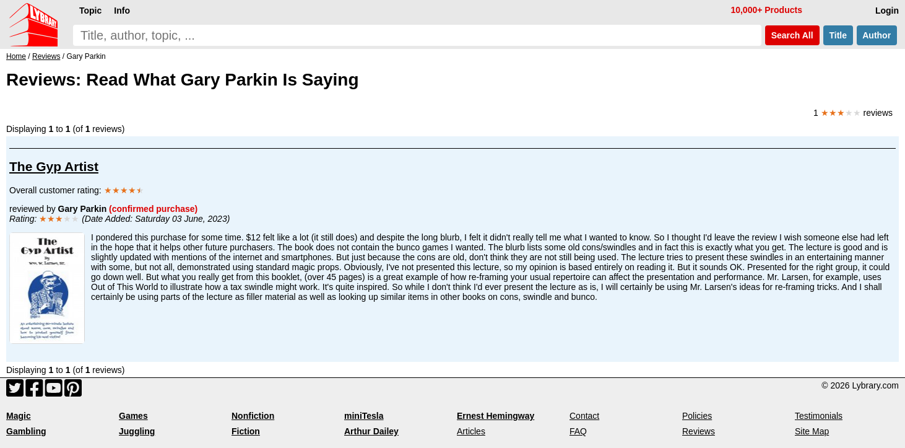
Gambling (26, 431)
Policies (697, 416)
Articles (471, 431)
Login (887, 10)
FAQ (578, 431)
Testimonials (818, 416)
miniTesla (364, 416)
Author (876, 35)
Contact (584, 416)
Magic (18, 416)
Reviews (698, 431)
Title (838, 35)
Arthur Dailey (371, 431)
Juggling (137, 431)
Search (792, 35)
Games (133, 416)
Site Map (812, 431)
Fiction (246, 431)
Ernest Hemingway (495, 416)
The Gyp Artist (53, 166)
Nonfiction (253, 416)
